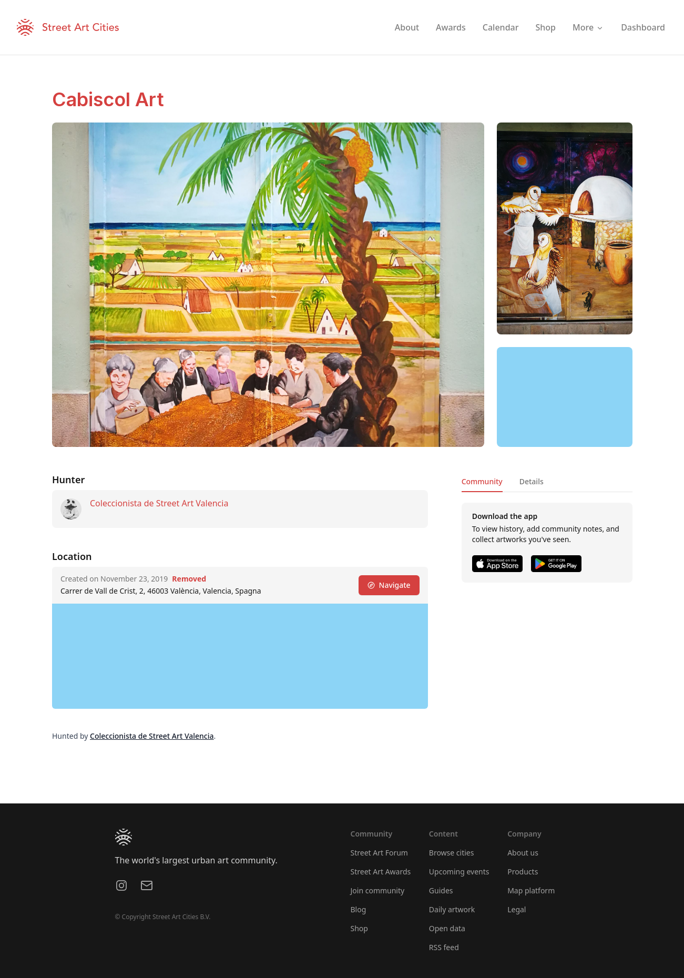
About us (522, 853)
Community (481, 481)
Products (522, 872)
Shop (359, 928)
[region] (564, 397)
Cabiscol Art (108, 99)
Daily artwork (452, 909)
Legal (516, 909)
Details (531, 481)
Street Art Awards (381, 872)
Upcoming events (459, 872)
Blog (358, 909)
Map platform (531, 890)
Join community (378, 890)
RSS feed (444, 947)
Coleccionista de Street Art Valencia (159, 503)
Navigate (388, 585)
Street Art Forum (379, 853)
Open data (447, 928)
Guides (441, 890)
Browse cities (451, 853)
